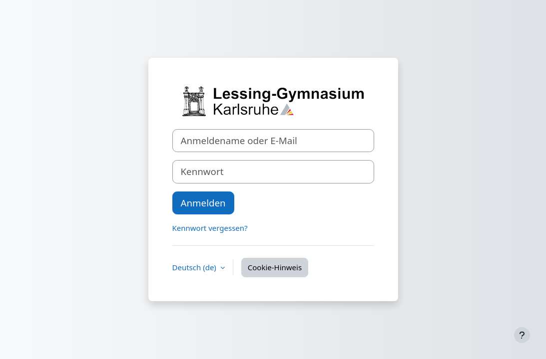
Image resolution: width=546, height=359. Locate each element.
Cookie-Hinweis (275, 267)
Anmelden (203, 202)
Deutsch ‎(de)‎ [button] (195, 267)
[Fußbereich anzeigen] (522, 335)
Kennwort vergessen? (210, 228)
